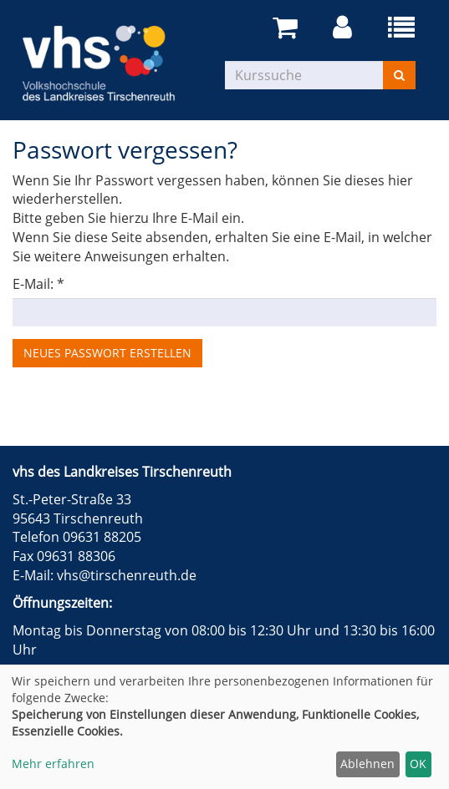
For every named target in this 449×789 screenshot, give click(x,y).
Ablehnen (367, 763)
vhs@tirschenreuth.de (126, 575)
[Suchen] (399, 75)
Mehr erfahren (53, 763)
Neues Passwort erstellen (107, 353)
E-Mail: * (38, 284)
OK (418, 763)
